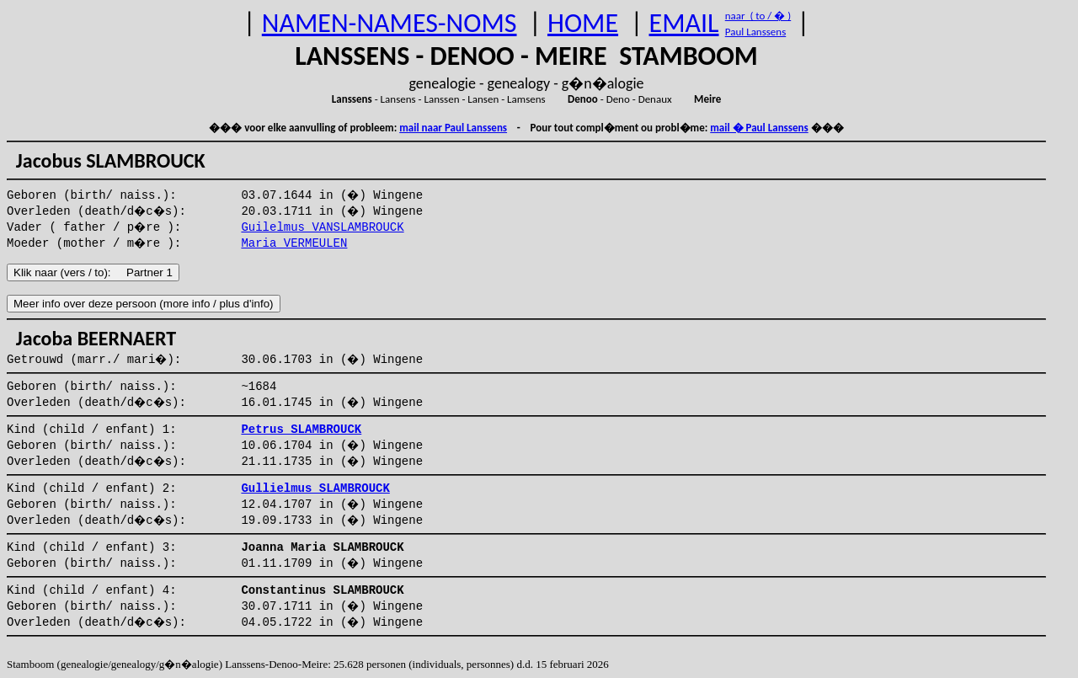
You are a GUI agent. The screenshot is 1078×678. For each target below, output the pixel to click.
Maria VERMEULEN (294, 243)
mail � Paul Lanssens (759, 127)
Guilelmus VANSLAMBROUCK (322, 227)
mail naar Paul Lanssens (453, 127)
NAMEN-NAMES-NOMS (389, 23)
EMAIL (684, 23)
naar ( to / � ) (758, 15)
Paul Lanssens (756, 31)
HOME (582, 23)
